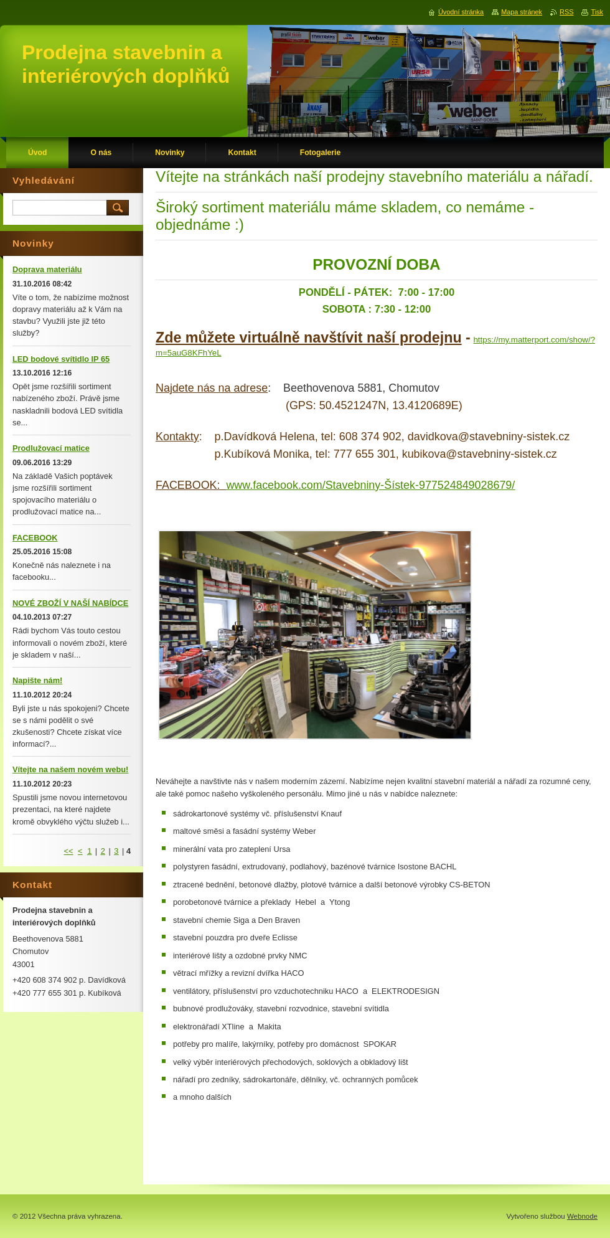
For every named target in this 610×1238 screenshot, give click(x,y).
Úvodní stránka (461, 12)
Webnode (582, 1216)
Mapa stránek (521, 12)
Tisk (597, 12)
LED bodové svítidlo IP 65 (61, 359)
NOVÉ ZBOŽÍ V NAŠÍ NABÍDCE (70, 603)
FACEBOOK (35, 537)
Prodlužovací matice (51, 448)
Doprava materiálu (47, 269)
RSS (566, 12)
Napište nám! (37, 680)
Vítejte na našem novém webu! (70, 769)
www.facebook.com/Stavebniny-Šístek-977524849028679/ (370, 485)
